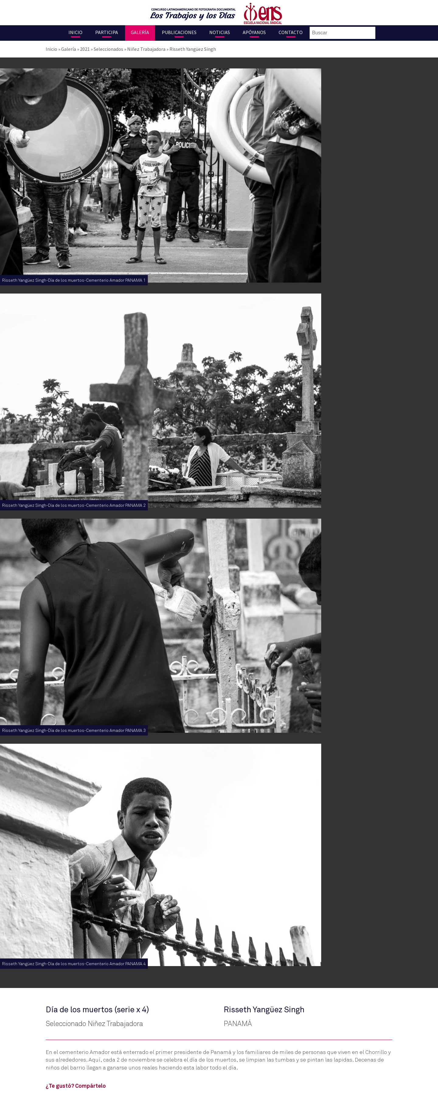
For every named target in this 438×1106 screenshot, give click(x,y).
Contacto (291, 32)
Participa (106, 32)
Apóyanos (254, 32)
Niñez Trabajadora (146, 49)
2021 (85, 49)
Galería (140, 32)
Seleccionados (108, 49)
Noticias (219, 32)
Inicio (75, 32)
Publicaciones (179, 32)
